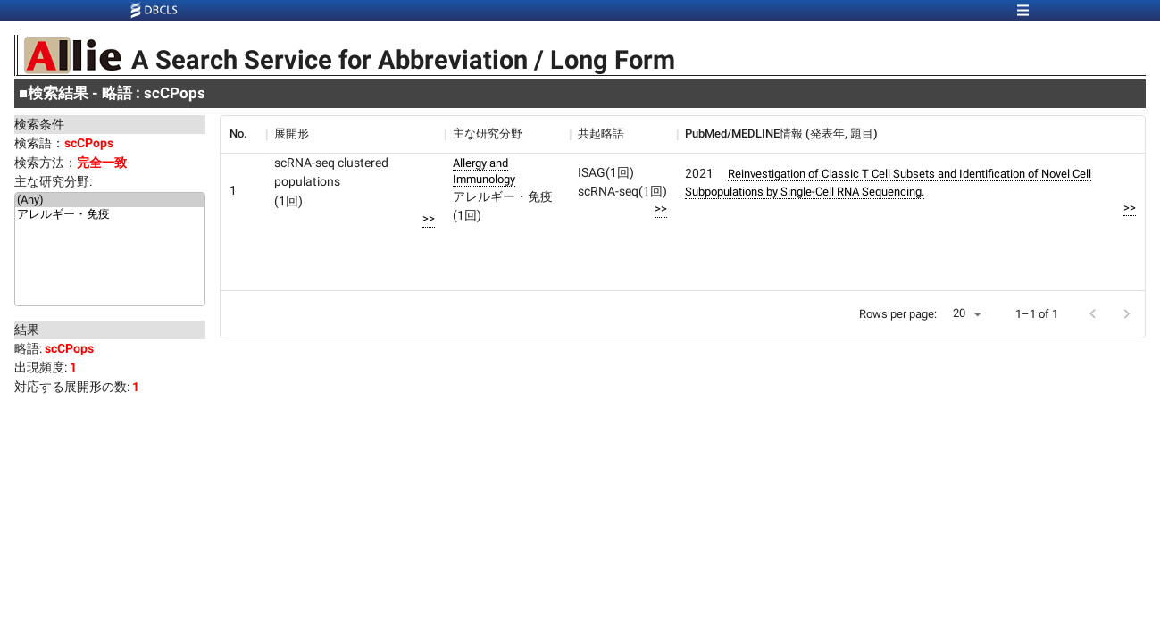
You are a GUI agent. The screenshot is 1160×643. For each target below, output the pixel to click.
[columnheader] (243, 134)
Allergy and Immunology (484, 171)
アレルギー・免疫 (109, 215)
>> (428, 218)
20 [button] (959, 313)
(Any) (109, 200)
